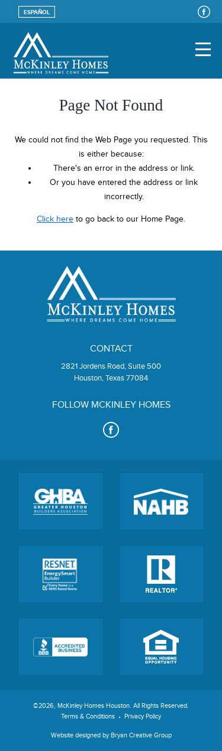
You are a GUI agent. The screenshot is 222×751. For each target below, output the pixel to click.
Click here (55, 219)
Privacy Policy (142, 716)
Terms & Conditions (88, 716)
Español (37, 12)
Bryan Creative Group (141, 735)
